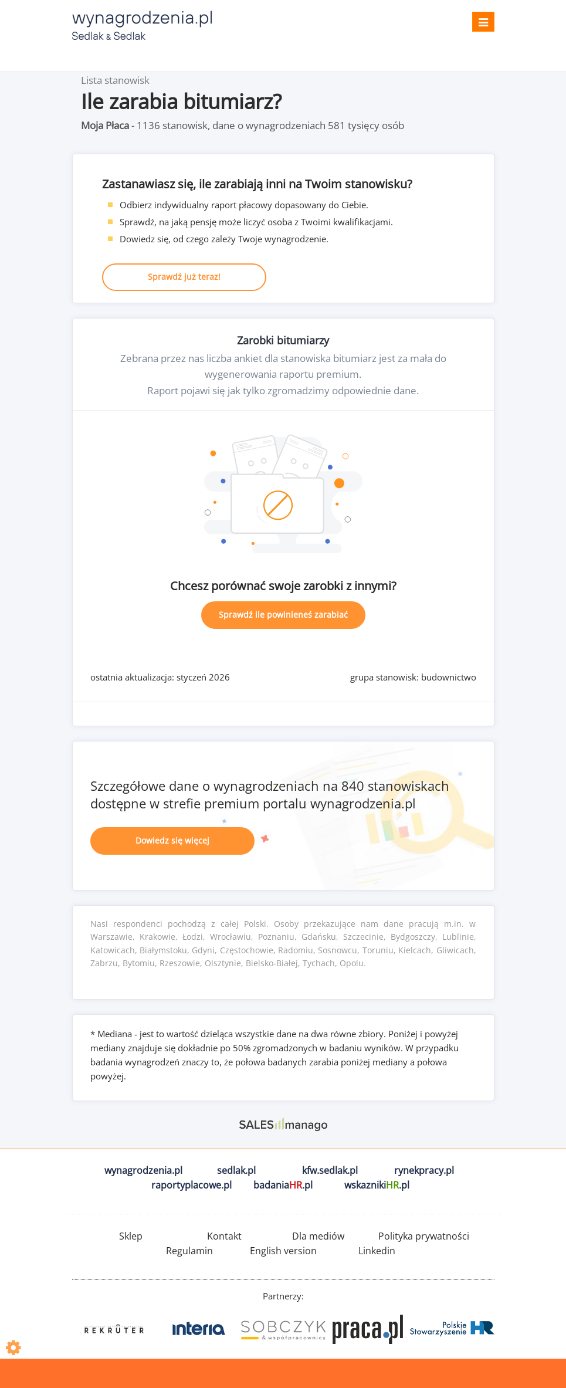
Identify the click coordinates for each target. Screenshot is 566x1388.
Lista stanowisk (115, 80)
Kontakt (224, 1236)
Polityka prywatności (423, 1236)
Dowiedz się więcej (172, 840)
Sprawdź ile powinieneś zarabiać (283, 614)
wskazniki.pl (376, 1185)
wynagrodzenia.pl (143, 1170)
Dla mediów (318, 1236)
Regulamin (189, 1250)
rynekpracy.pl (424, 1170)
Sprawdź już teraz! (184, 276)
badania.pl (283, 1185)
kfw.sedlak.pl (330, 1170)
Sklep (131, 1236)
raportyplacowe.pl (191, 1185)
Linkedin (376, 1250)
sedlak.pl (236, 1170)
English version (283, 1250)
